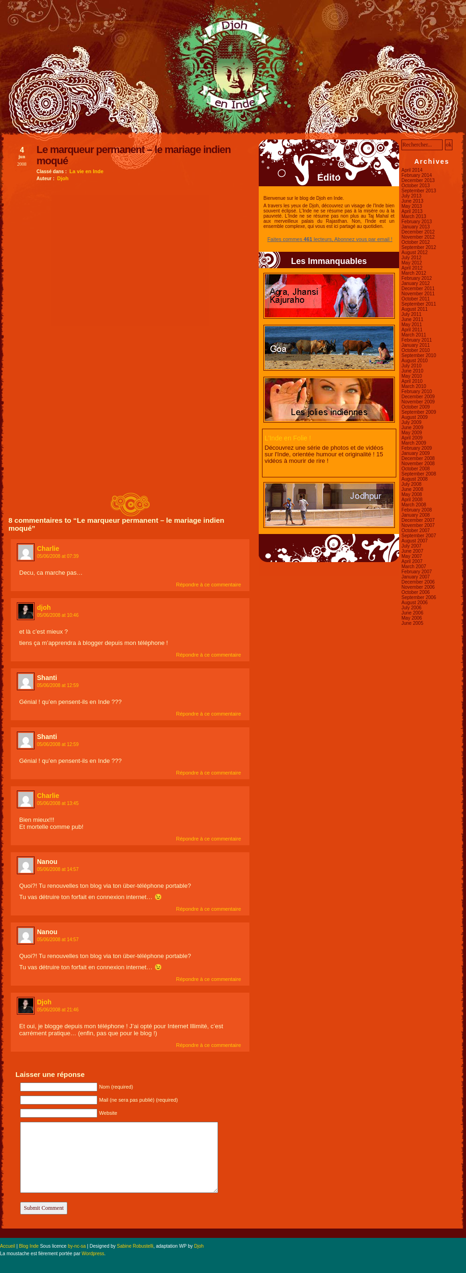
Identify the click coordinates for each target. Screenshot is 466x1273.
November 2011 (418, 293)
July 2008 (411, 484)
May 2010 (411, 376)
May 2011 (411, 324)
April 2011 (411, 329)
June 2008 (412, 489)
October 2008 (415, 468)
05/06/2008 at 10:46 (58, 615)
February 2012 (416, 278)
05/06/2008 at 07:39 (58, 556)
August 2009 (414, 417)
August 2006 (414, 602)
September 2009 (418, 412)
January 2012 (415, 283)
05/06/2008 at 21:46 (58, 1009)
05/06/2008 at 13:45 (58, 803)
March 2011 (413, 334)
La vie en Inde (86, 171)
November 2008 (418, 463)
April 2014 (411, 170)
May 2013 (411, 206)
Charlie (48, 548)
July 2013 (411, 195)
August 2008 (414, 479)
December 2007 (418, 520)
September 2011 (418, 304)
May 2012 (411, 262)
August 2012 (414, 252)
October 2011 (415, 298)
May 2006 (411, 618)
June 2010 (412, 370)
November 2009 (418, 401)
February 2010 (416, 391)
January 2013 (415, 226)
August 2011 (414, 309)
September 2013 (418, 190)
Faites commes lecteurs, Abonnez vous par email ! (329, 239)
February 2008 (416, 509)
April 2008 (411, 499)
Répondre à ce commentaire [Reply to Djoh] (208, 1045)
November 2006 (418, 587)
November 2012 (418, 237)
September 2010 (418, 355)
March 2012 (413, 273)
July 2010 (411, 365)
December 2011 (418, 288)
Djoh (62, 178)
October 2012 (415, 242)
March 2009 (413, 443)
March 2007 (413, 566)
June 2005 (412, 623)
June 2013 (412, 201)
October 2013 (415, 185)
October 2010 (415, 350)
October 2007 (415, 530)
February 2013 (416, 221)
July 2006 (411, 607)
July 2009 (411, 422)
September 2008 (418, 473)
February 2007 (416, 571)
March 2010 (413, 386)
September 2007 (418, 535)
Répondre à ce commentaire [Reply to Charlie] (208, 584)
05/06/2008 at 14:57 (58, 869)
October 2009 (415, 407)
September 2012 (418, 247)
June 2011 (412, 319)
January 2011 (415, 345)
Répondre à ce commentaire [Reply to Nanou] (208, 909)
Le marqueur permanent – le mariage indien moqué (133, 155)
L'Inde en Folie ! (288, 438)
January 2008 (415, 515)
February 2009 (416, 448)
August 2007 (414, 540)
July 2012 (411, 257)
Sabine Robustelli (135, 1246)
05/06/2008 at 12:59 (58, 685)
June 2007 (412, 551)
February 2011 (416, 340)
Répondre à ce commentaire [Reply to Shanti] (208, 714)
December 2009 (418, 396)
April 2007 (411, 561)
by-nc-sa (77, 1246)
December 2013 (418, 180)
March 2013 (413, 216)
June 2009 (412, 427)
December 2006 (418, 582)
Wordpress (93, 1253)
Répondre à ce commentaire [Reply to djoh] (208, 655)
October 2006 (415, 592)
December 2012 (418, 231)
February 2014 (416, 175)
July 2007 (411, 546)
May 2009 (411, 432)
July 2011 (411, 314)
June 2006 (412, 612)
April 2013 (411, 211)
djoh (44, 607)
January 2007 (415, 576)
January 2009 (415, 453)
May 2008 (411, 494)
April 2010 (411, 381)
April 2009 (411, 437)
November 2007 (418, 525)
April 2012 (411, 268)
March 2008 (413, 504)
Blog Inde (28, 1246)
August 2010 (414, 360)
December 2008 (418, 458)
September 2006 (418, 597)
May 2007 (411, 556)
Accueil (7, 1246)
